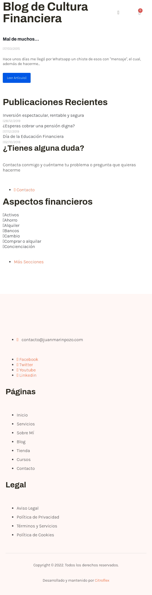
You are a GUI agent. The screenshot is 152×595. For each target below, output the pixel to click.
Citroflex (102, 580)
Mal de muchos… (21, 39)
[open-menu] (96, 13)
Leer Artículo (16, 78)
